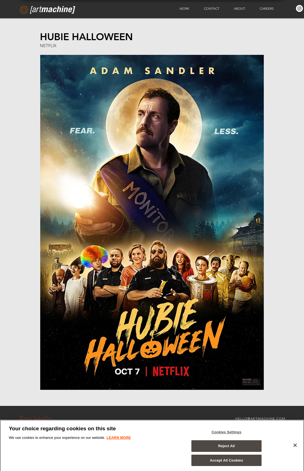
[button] (187, 8)
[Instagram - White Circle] (299, 8)
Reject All (226, 448)
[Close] (295, 447)
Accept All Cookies (226, 462)
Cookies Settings (227, 434)
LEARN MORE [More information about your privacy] (119, 439)
